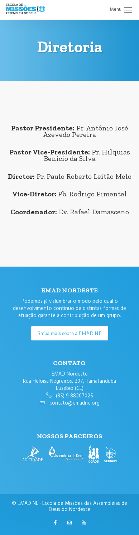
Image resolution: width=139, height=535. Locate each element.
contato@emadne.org (74, 403)
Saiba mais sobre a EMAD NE (70, 333)
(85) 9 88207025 (74, 396)
